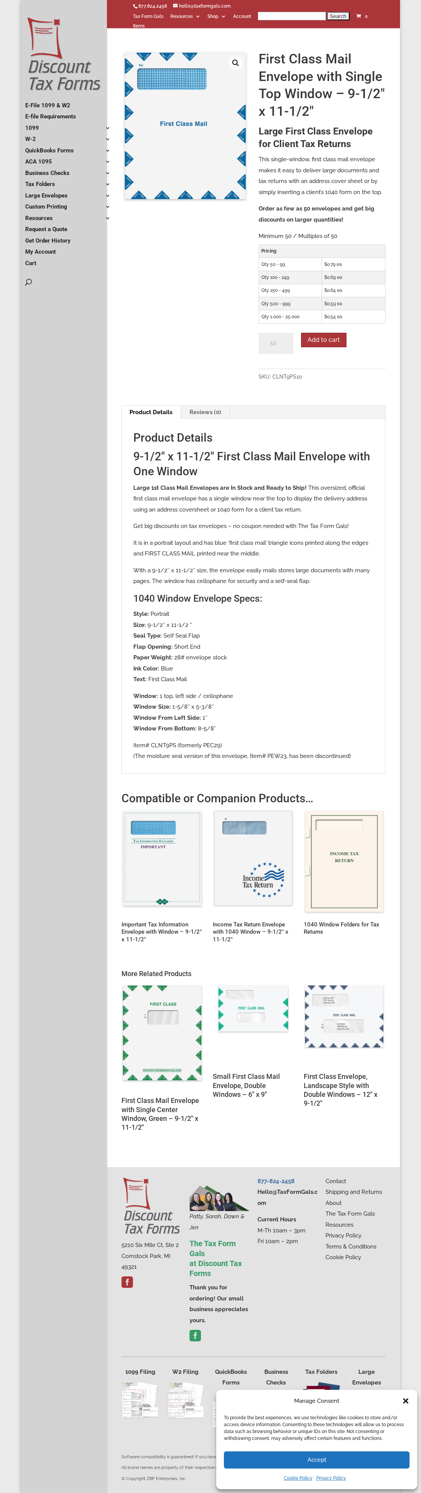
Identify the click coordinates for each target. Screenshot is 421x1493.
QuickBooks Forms (49, 147)
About (333, 1203)
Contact (335, 1181)
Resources (181, 16)
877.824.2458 (152, 6)
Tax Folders (40, 181)
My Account (40, 248)
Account (242, 16)
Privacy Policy (331, 1478)
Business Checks (47, 169)
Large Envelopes (46, 192)
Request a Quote (46, 226)
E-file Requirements (50, 113)
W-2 (30, 136)
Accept (317, 1459)
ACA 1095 (38, 158)
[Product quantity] (276, 343)
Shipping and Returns (353, 1192)
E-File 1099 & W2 (47, 102)
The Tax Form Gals (350, 1213)
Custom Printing (46, 203)
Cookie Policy (298, 1478)
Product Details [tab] (151, 412)
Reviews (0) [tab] (205, 412)
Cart (30, 259)
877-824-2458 (276, 1181)
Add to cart (324, 339)
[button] (406, 1401)
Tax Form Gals (148, 16)
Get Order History (48, 237)
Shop (213, 16)
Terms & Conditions (350, 1246)
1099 (32, 124)
